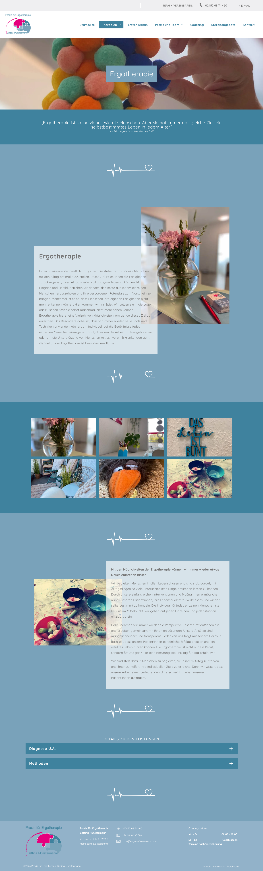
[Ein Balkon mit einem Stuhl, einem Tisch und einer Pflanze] (63, 478)
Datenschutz (233, 866)
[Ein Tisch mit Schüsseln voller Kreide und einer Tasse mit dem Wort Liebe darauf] (199, 478)
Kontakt (206, 866)
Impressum (219, 866)
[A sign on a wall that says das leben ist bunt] (199, 437)
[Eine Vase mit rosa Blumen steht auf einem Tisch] (63, 437)
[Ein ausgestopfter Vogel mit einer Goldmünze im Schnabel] (131, 478)
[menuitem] (86, 24)
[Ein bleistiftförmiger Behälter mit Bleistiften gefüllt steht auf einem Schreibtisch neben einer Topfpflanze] (131, 437)
